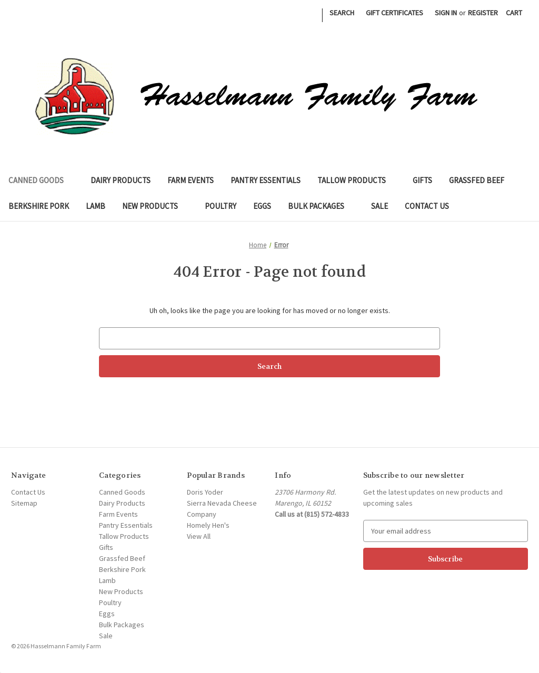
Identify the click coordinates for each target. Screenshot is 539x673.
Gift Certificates (394, 12)
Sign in (446, 12)
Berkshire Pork (38, 206)
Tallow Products (356, 180)
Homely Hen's (208, 525)
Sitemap (24, 503)
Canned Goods (41, 180)
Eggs (262, 206)
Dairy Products (121, 180)
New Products (155, 206)
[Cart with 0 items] (514, 13)
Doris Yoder (205, 492)
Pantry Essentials (266, 180)
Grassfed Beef (476, 180)
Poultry (220, 206)
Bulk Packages (321, 206)
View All (199, 536)
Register (483, 12)
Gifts (422, 180)
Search (342, 12)
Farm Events (190, 180)
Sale (379, 206)
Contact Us (427, 206)
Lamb (95, 206)
